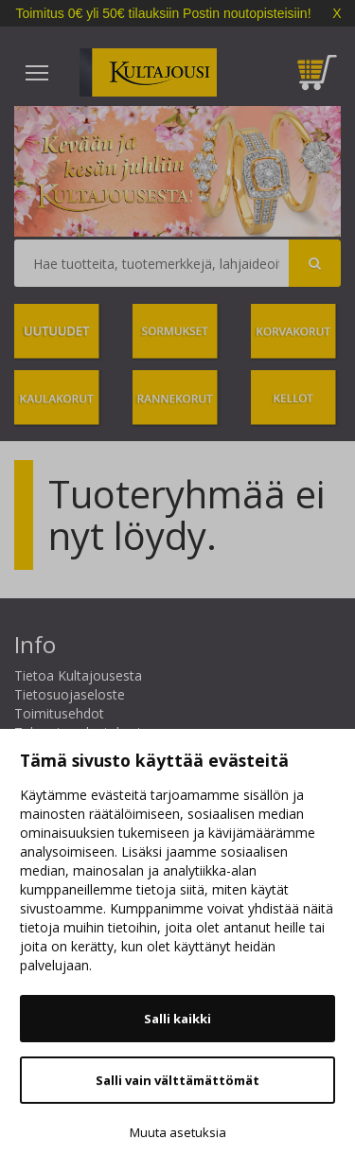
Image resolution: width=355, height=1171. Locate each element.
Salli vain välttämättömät (177, 1080)
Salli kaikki (177, 1018)
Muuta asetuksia (178, 1132)
